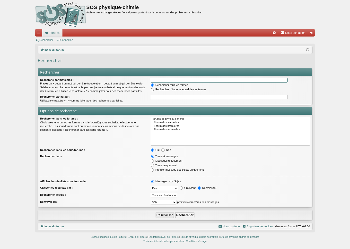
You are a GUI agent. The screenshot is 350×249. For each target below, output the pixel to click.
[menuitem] (274, 33)
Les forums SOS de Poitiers (163, 237)
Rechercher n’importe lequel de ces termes (178, 89)
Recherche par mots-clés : (57, 79)
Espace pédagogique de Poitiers (108, 237)
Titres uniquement (164, 165)
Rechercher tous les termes (169, 84)
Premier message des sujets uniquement (177, 169)
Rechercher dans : (51, 156)
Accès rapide (39, 34)
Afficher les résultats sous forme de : (63, 181)
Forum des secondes (230, 122)
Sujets (175, 181)
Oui (155, 149)
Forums (55, 33)
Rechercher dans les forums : (59, 118)
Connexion (66, 39)
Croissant (188, 187)
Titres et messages (164, 156)
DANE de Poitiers (137, 237)
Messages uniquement (166, 160)
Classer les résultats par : (56, 187)
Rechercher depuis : (53, 194)
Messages (159, 181)
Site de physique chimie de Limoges (239, 237)
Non (166, 149)
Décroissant (207, 187)
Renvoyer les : (49, 201)
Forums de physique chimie (230, 119)
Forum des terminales (230, 129)
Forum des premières (230, 126)
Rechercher (46, 39)
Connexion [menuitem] (312, 34)
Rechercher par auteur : (55, 96)
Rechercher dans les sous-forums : (62, 149)
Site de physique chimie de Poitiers (200, 237)
